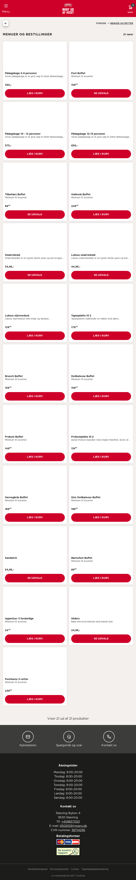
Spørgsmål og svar (69, 739)
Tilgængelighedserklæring (94, 869)
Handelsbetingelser (38, 869)
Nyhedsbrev (27, 739)
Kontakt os (109, 739)
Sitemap (54, 876)
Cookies (75, 869)
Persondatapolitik (59, 869)
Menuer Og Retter (121, 23)
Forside (101, 23)
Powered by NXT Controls (71, 876)
